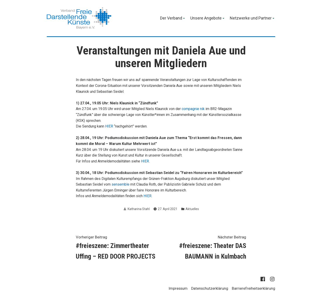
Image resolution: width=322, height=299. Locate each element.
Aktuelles (192, 209)
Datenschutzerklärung (209, 288)
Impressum (178, 288)
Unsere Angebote (206, 18)
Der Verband (171, 18)
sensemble (120, 184)
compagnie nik (193, 109)
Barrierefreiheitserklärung (253, 288)
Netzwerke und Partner (251, 18)
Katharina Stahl (139, 209)
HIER (109, 126)
